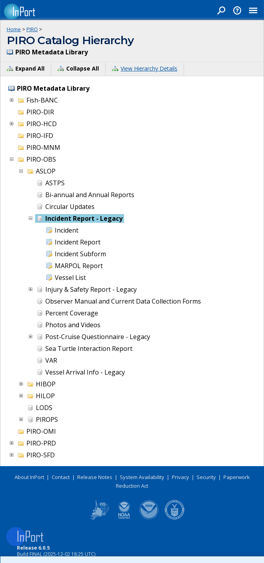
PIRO (32, 29)
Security (206, 477)
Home (14, 29)
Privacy (180, 477)
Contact (61, 477)
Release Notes (94, 477)
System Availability (142, 477)
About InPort (29, 477)
